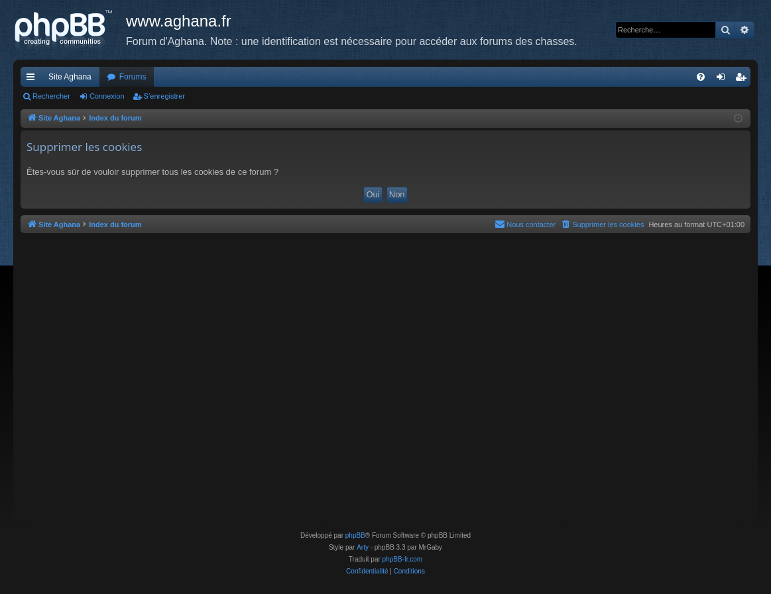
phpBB (355, 535)
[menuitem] (701, 77)
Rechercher (51, 96)
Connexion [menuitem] (724, 79)
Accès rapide (33, 79)
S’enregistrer (164, 96)
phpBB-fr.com (403, 559)
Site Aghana (69, 76)
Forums (133, 76)
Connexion (107, 96)
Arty (363, 547)
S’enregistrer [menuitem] (743, 79)
